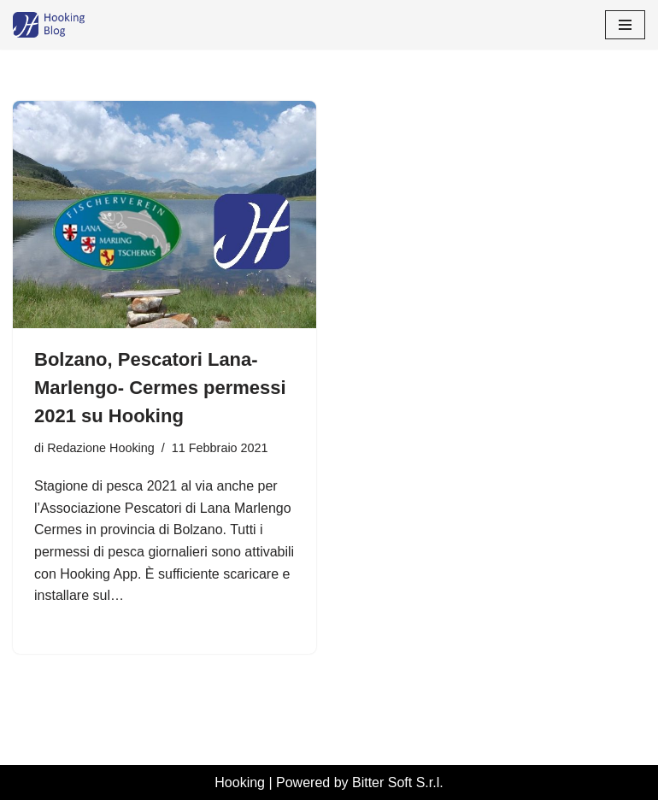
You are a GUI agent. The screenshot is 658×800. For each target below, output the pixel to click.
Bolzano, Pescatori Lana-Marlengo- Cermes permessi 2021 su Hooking (160, 387)
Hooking (239, 782)
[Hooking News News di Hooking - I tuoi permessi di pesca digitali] (64, 25)
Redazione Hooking (101, 448)
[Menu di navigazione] (625, 24)
